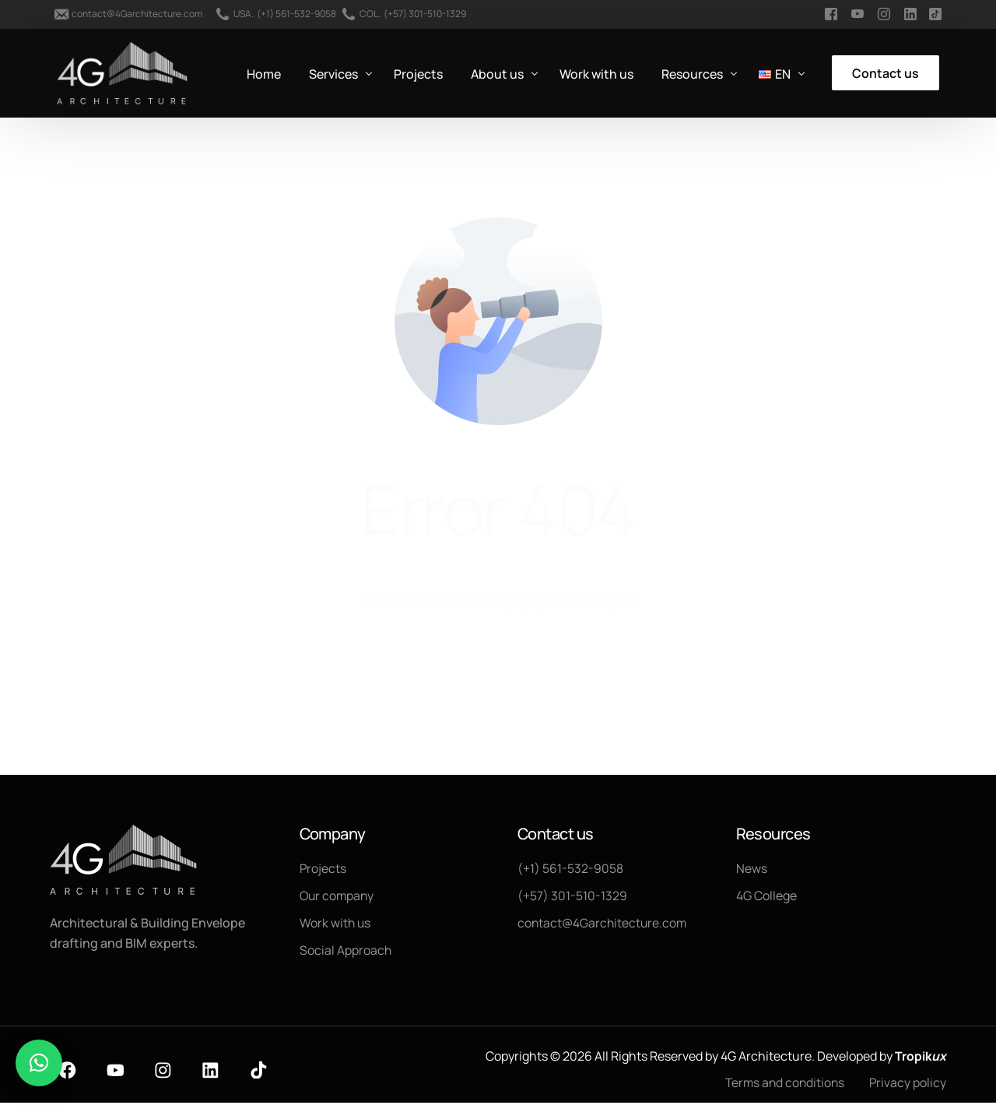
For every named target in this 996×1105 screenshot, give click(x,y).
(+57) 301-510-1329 (425, 14)
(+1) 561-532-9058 (296, 14)
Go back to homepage (498, 665)
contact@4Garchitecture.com (137, 14)
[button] (39, 1063)
